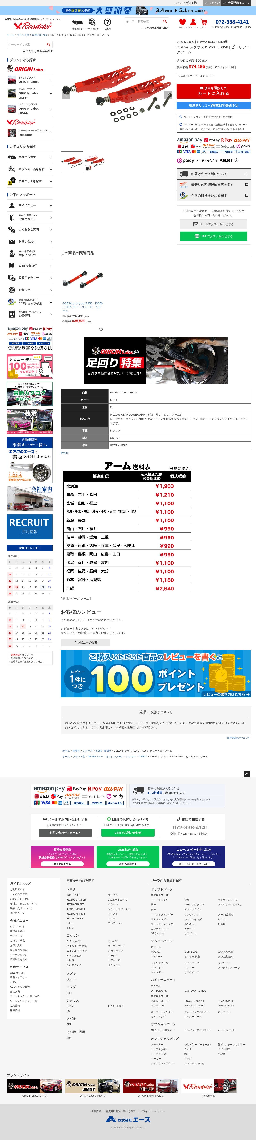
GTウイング (157, 933)
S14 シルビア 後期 (77, 950)
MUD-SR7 (156, 956)
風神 (153, 904)
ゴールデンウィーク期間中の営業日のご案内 (206, 116)
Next (168, 95)
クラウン (113, 904)
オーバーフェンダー (162, 1012)
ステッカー (157, 1044)
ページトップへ (247, 774)
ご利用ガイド (17, 889)
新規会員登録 (17, 931)
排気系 (221, 924)
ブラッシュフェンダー (163, 924)
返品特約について (238, 738)
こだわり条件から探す (155, 27)
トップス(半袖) (159, 1049)
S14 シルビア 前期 (77, 946)
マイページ (16, 935)
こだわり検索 (17, 940)
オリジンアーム (114, 756)
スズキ (71, 973)
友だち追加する (128, 864)
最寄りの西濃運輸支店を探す (207, 185)
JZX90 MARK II (75, 918)
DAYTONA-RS (159, 990)
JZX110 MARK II (76, 909)
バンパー (189, 967)
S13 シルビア (74, 955)
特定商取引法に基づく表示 (120, 1111)
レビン (70, 923)
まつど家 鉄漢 (192, 956)
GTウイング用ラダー (162, 1030)
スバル (71, 1018)
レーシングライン (194, 904)
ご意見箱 (15, 1005)
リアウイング (191, 914)
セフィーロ (114, 960)
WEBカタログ (17, 972)
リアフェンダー (159, 919)
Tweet (64, 452)
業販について (17, 913)
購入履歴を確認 (18, 950)
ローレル (113, 955)
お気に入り (16, 945)
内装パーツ (224, 1012)
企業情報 (96, 1111)
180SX (70, 960)
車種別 (76, 750)
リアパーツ (190, 933)
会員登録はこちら (236, 2)
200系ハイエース (117, 899)
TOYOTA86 (73, 895)
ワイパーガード (193, 1016)
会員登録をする (62, 864)
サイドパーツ (191, 962)
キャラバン (114, 965)
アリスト (113, 913)
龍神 (186, 900)
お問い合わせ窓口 (20, 898)
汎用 (69, 1038)
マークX (112, 895)
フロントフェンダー (162, 914)
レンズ (221, 919)
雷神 (153, 909)
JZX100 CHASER (76, 899)
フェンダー (157, 972)
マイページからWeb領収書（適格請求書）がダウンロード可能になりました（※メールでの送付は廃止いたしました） (213, 126)
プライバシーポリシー (152, 1111)
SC (68, 1011)
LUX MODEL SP (160, 1001)
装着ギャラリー (18, 977)
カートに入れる (213, 91)
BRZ (69, 1024)
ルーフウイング (193, 919)
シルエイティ (74, 965)
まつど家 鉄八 (225, 956)
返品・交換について (21, 908)
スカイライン (115, 950)
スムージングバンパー (196, 1012)
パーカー (156, 1058)
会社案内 (15, 991)
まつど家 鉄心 (225, 951)
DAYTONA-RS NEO (195, 990)
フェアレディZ (116, 946)
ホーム (10, 35)
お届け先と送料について (203, 174)
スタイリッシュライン (230, 904)
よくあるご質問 (18, 894)
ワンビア (113, 941)
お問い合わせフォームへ (65, 832)
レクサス (88, 750)
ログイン (212, 2)
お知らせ (15, 982)
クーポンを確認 (18, 954)
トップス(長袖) (159, 1053)
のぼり (221, 1053)
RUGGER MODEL (194, 1001)
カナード (189, 928)
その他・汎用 (76, 1032)
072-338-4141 (190, 827)
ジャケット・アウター (163, 1063)
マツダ (71, 987)
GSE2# (143, 756)
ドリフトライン (159, 900)
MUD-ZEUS (190, 951)
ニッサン (73, 935)
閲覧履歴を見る (18, 959)
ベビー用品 (224, 1049)
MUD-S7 (155, 951)
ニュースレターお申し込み (25, 996)
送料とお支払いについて (23, 903)
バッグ (188, 1058)
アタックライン (193, 909)
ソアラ (112, 918)
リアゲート (224, 962)
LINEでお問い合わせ (128, 832)
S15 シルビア (74, 941)
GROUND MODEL (194, 1005)
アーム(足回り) (226, 914)
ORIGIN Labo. (40, 35)
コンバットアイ (159, 928)
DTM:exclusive (226, 1005)
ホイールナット (226, 1030)
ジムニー (71, 979)
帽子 (186, 1053)
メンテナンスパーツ (229, 967)
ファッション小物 (194, 1063)
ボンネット (190, 924)
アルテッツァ (115, 923)
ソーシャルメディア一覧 (23, 1001)
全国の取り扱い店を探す (203, 196)
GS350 (70, 1006)
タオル (188, 1049)
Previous (66, 95)
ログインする (17, 926)
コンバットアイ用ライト (197, 1030)
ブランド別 (23, 35)
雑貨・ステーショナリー (231, 1044)
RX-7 (69, 993)
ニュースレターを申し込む (193, 864)
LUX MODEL (158, 1005)
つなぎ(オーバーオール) (197, 1044)
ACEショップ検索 (20, 986)
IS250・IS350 (103, 750)
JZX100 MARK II (76, 913)
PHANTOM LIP (226, 1001)
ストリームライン (228, 900)
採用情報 (15, 1010)
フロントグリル (159, 962)
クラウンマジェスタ (119, 909)
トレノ (70, 928)
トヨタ (71, 889)
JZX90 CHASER (76, 904)
